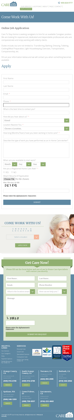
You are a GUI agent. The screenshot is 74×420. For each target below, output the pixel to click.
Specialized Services (23, 354)
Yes (7, 172)
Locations (37, 6)
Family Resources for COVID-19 (6, 362)
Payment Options (6, 358)
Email (6, 94)
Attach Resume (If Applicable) (16, 176)
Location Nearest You (13, 125)
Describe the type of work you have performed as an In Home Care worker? (35, 140)
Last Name (8, 86)
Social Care (20, 351)
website (26, 385)
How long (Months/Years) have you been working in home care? (31, 133)
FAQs (51, 6)
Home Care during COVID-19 (22, 360)
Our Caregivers (6, 353)
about (45, 6)
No (14, 172)
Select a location (20, 237)
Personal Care (21, 349)
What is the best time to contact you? (19, 109)
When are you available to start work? (19, 160)
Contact (58, 6)
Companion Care (22, 357)
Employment (26, 9)
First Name (8, 78)
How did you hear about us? (16, 116)
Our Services (26, 6)
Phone (7, 101)
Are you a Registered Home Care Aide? (20, 168)
